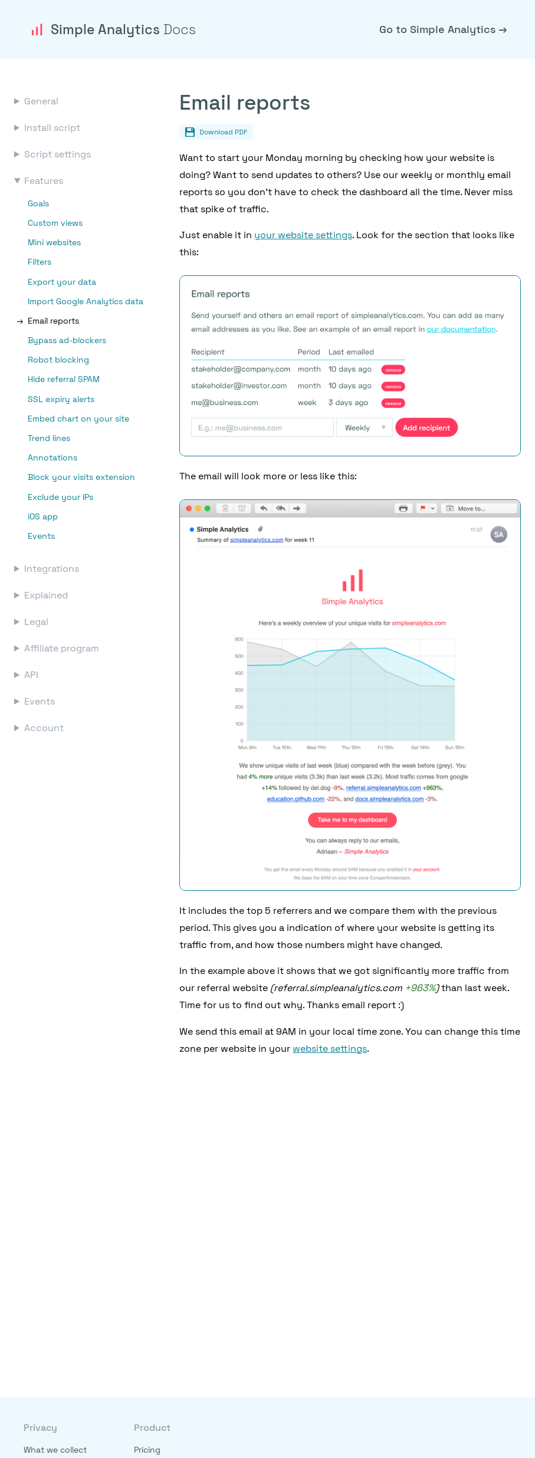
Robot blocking (58, 359)
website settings (330, 1048)
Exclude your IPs (60, 497)
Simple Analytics (112, 29)
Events (41, 536)
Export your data (62, 282)
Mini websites (54, 242)
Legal (36, 622)
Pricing (147, 1449)
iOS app (43, 516)
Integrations (51, 568)
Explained (46, 595)
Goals (38, 203)
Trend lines (49, 438)
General (41, 101)
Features (43, 181)
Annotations (52, 457)
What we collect (55, 1449)
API (31, 675)
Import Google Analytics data (85, 301)
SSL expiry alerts (61, 399)
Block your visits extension (81, 477)
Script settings (57, 154)
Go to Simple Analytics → (443, 29)
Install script (52, 127)
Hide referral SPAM (64, 379)
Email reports (53, 320)
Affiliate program (61, 648)
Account (44, 728)
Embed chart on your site (78, 418)
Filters (39, 261)
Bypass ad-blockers (67, 340)
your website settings (303, 235)
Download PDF (216, 132)
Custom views (55, 223)
